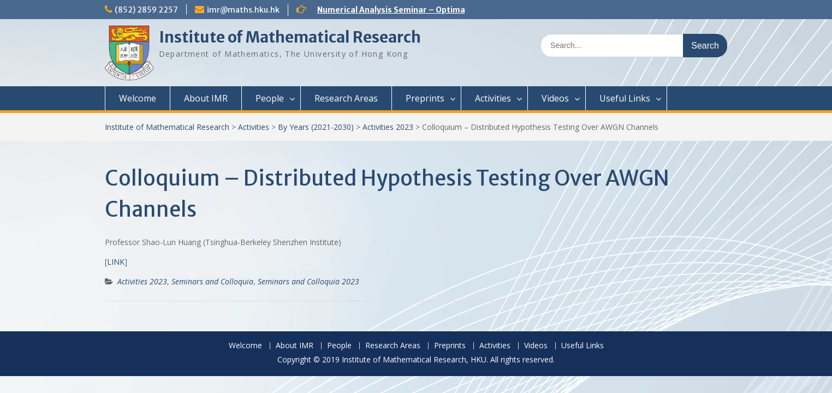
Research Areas (346, 98)
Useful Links (624, 98)
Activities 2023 (387, 127)
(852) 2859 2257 (146, 10)
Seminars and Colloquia (212, 281)
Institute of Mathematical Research (290, 37)
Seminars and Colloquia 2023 (308, 281)
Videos (555, 98)
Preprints (425, 98)
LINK (115, 262)
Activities (493, 98)
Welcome (137, 98)
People (269, 98)
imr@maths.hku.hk (243, 10)
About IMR (206, 98)
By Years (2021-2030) (316, 127)
